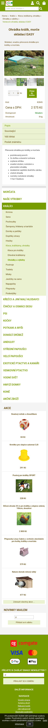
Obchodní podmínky (24, 712)
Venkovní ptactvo (15, 370)
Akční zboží (11, 398)
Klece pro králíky (15, 250)
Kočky (7, 320)
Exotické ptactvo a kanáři (21, 363)
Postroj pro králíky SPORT (24, 475)
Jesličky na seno (14, 279)
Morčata (9, 191)
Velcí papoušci (13, 356)
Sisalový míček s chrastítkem (24, 414)
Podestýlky (11, 293)
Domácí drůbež (13, 334)
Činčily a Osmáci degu (17, 306)
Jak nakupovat (24, 709)
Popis (7, 125)
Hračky (9, 240)
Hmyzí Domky (11, 384)
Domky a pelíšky (13, 231)
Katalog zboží (24, 703)
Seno (8, 217)
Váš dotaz (10, 136)
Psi (5, 313)
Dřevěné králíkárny (16, 255)
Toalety (9, 269)
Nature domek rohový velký (24, 572)
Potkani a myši (13, 327)
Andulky (9, 342)
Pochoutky (11, 221)
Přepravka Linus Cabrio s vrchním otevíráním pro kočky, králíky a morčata (24, 540)
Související (10, 131)
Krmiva (9, 212)
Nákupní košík (24, 706)
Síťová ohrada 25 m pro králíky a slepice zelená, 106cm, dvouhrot (24, 507)
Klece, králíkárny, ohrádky (18, 245)
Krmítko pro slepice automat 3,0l (24, 445)
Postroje (10, 264)
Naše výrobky (12, 199)
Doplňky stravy (13, 236)
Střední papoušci (14, 349)
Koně (6, 391)
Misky (8, 274)
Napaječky (11, 284)
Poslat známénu (13, 142)
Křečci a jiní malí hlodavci (21, 299)
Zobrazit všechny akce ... (24, 602)
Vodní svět (10, 377)
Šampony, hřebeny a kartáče (19, 226)
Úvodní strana (24, 700)
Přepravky (10, 288)
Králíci (8, 206)
